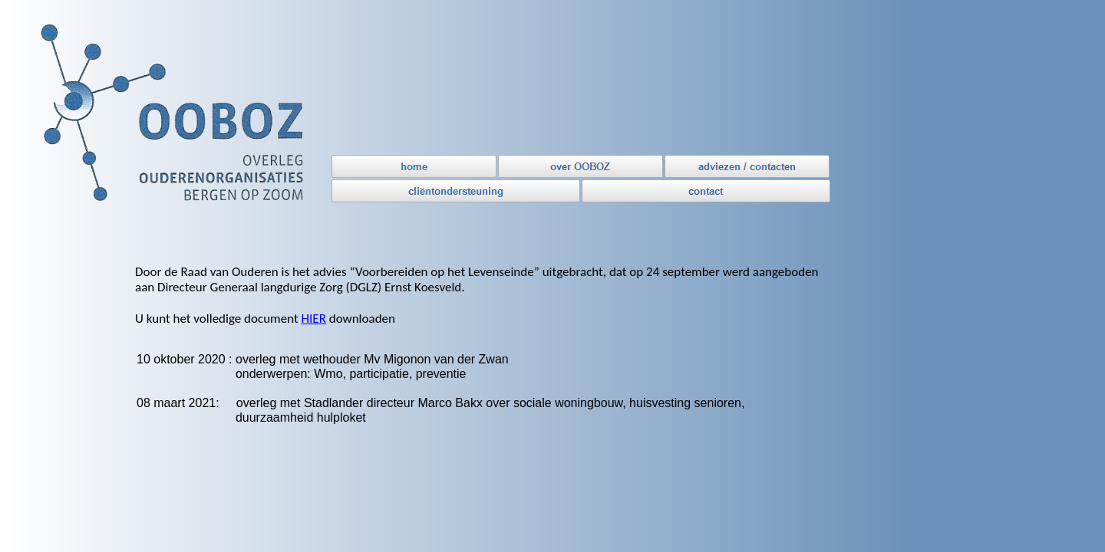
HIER (313, 318)
